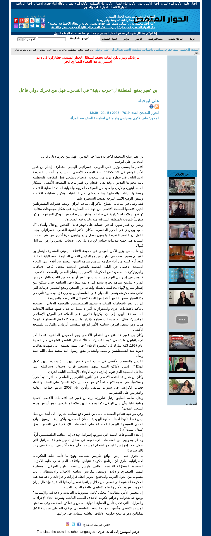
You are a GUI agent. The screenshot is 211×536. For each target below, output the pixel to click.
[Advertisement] (182, 110)
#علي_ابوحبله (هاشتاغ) (96, 524)
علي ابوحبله (102, 49)
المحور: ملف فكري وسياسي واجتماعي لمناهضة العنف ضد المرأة (114, 118)
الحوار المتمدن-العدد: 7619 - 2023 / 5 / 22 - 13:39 (124, 113)
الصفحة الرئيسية (189, 49)
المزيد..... (191, 403)
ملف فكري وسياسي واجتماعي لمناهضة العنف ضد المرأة (144, 49)
